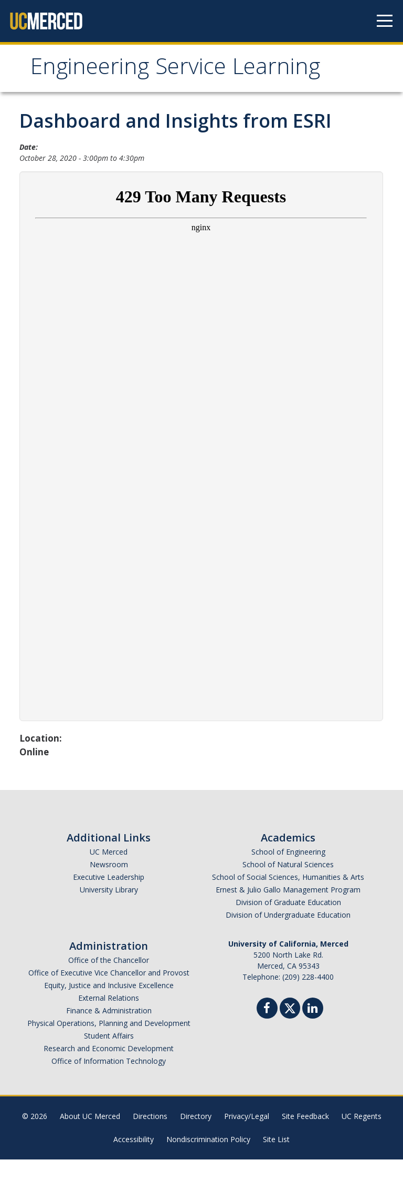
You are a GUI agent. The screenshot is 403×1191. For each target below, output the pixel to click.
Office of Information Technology (108, 1092)
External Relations (108, 1029)
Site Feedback (305, 1148)
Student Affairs (109, 1067)
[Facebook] (267, 1041)
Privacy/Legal (246, 1148)
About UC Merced (90, 1148)
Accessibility (133, 1171)
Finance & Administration (109, 1042)
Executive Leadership (108, 908)
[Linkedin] (313, 1041)
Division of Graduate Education (288, 934)
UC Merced (109, 883)
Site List (276, 1171)
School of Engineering (288, 883)
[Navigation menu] (384, 21)
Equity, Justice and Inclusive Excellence (109, 1017)
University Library (109, 921)
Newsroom (109, 896)
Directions (150, 1148)
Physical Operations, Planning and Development (108, 1055)
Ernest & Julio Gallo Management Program (288, 921)
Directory (195, 1148)
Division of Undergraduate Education (288, 946)
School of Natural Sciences (288, 896)
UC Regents (361, 1148)
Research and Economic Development (109, 1080)
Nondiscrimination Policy (208, 1171)
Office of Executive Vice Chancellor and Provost (108, 1004)
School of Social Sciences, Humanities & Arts (288, 908)
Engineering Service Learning (135, 85)
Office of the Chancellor (108, 992)
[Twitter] (290, 1038)
